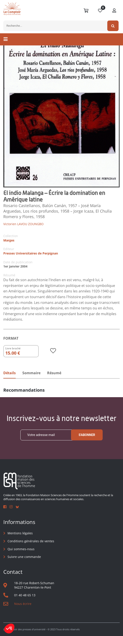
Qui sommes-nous (21, 549)
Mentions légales (20, 533)
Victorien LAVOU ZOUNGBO (23, 224)
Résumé (54, 372)
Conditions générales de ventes (31, 541)
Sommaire (31, 372)
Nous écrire (22, 604)
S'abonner (87, 435)
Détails (9, 372)
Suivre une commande (24, 557)
